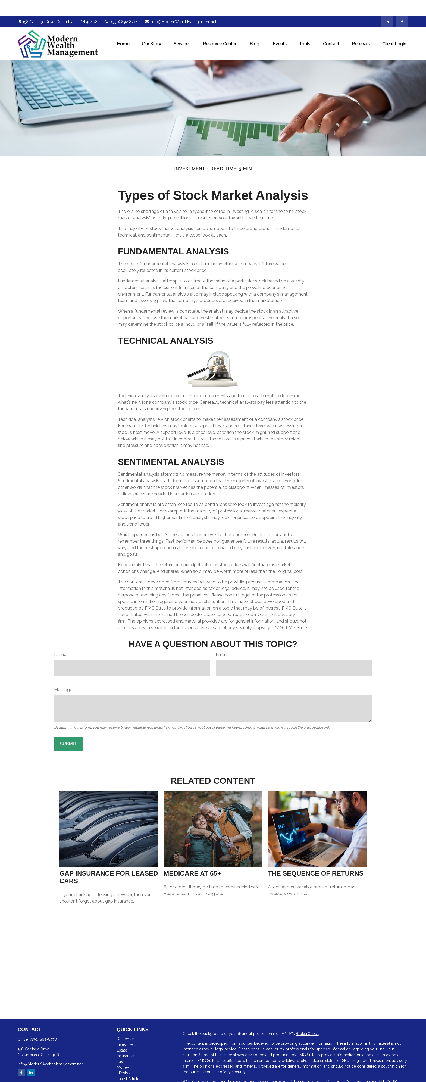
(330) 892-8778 (43, 1023)
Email (221, 638)
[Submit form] (68, 727)
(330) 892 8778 (121, 5)
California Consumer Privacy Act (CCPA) (362, 1065)
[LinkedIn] (387, 5)
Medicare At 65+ (192, 857)
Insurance (125, 1039)
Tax (120, 1045)
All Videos (126, 1068)
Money (123, 1051)
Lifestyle (124, 1057)
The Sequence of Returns (316, 857)
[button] (123, 27)
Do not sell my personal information (340, 1071)
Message (63, 673)
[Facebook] (402, 5)
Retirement (126, 1022)
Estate (122, 1034)
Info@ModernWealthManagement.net (180, 5)
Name (60, 638)
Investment (126, 1028)
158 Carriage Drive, (58, 5)
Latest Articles (129, 1062)
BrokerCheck (307, 1017)
